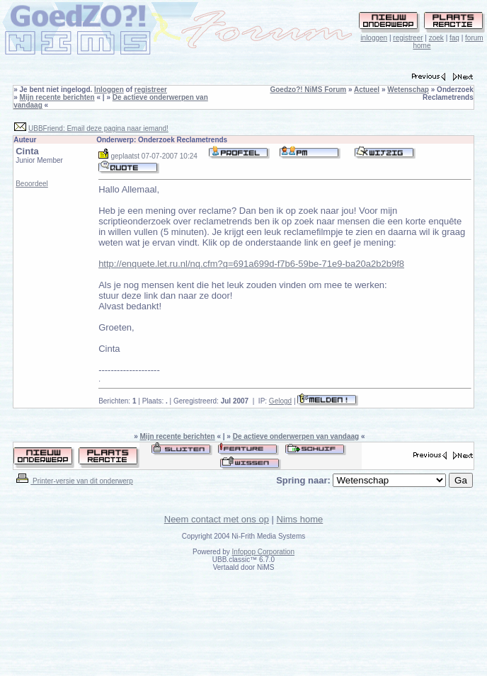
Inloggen (109, 89)
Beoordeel (32, 184)
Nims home (300, 519)
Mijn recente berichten (57, 97)
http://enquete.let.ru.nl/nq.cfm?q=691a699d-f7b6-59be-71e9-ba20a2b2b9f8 (251, 263)
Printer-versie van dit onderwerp (73, 481)
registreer (408, 38)
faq (454, 38)
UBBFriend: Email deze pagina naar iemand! (98, 128)
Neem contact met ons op (216, 519)
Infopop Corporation (263, 552)
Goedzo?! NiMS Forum (308, 89)
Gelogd (280, 401)
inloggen (373, 38)
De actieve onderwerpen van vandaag (296, 436)
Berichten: (117, 401)
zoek (436, 38)
